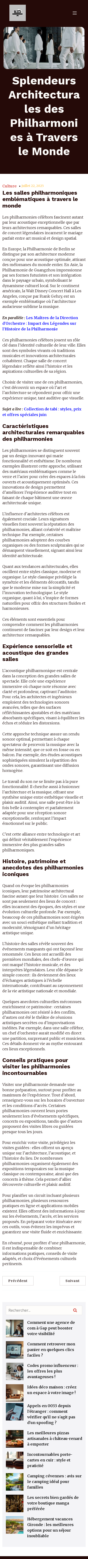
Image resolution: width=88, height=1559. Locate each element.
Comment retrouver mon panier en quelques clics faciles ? (51, 1350)
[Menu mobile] (75, 13)
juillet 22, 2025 (33, 186)
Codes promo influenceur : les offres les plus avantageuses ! (52, 1371)
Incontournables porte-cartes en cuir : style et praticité (49, 1460)
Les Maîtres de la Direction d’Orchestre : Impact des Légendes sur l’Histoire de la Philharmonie (40, 323)
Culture (9, 186)
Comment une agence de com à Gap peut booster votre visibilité (51, 1328)
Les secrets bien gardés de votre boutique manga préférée (53, 1503)
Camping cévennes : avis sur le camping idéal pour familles (54, 1482)
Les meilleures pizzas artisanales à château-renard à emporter (54, 1438)
